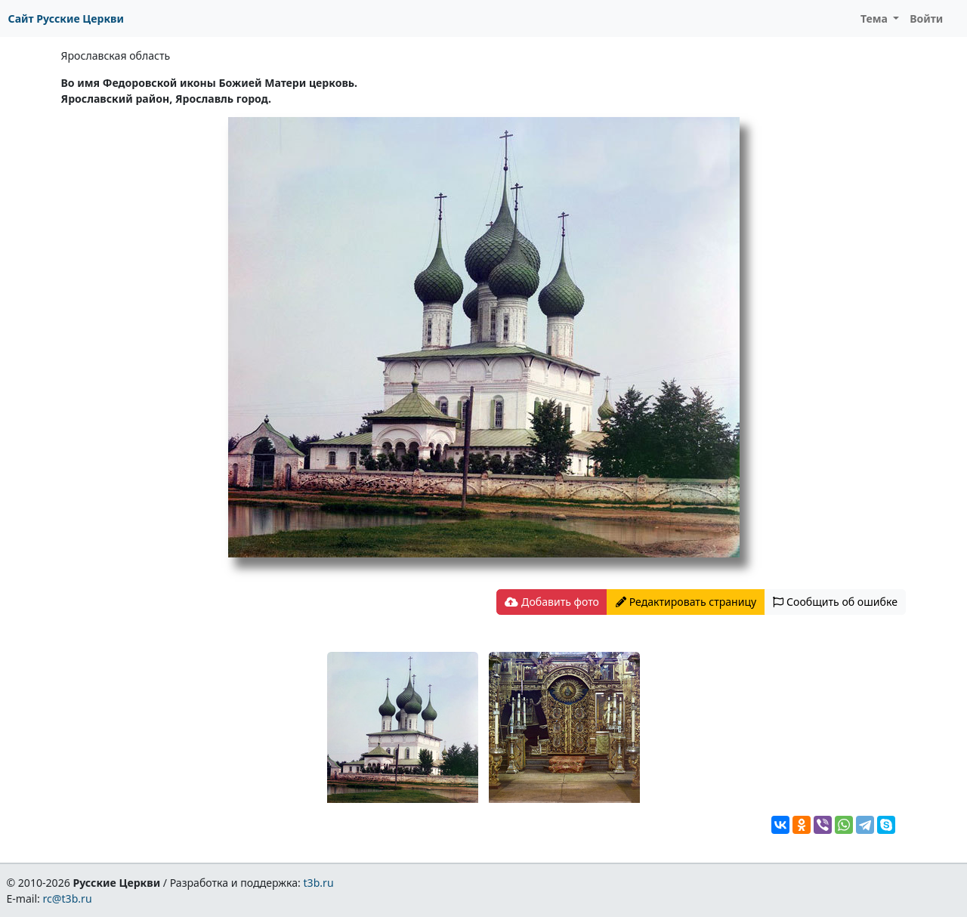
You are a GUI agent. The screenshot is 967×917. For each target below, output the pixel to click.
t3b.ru (319, 882)
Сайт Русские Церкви (66, 18)
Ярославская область (116, 55)
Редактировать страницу (686, 601)
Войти (926, 18)
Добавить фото (551, 601)
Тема (875, 18)
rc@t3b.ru (67, 898)
